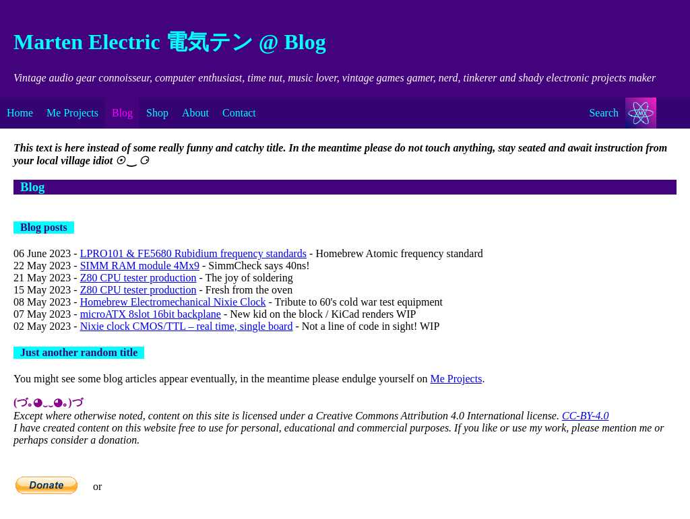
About (195, 112)
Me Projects (72, 112)
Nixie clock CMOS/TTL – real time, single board (186, 326)
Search (604, 112)
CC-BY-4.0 (585, 415)
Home (20, 112)
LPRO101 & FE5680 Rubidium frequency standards (193, 253)
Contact (239, 112)
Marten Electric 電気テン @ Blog (169, 42)
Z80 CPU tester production (138, 277)
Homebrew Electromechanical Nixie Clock (173, 302)
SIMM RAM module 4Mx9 (139, 265)
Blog (122, 112)
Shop (157, 112)
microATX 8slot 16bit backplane (150, 314)
